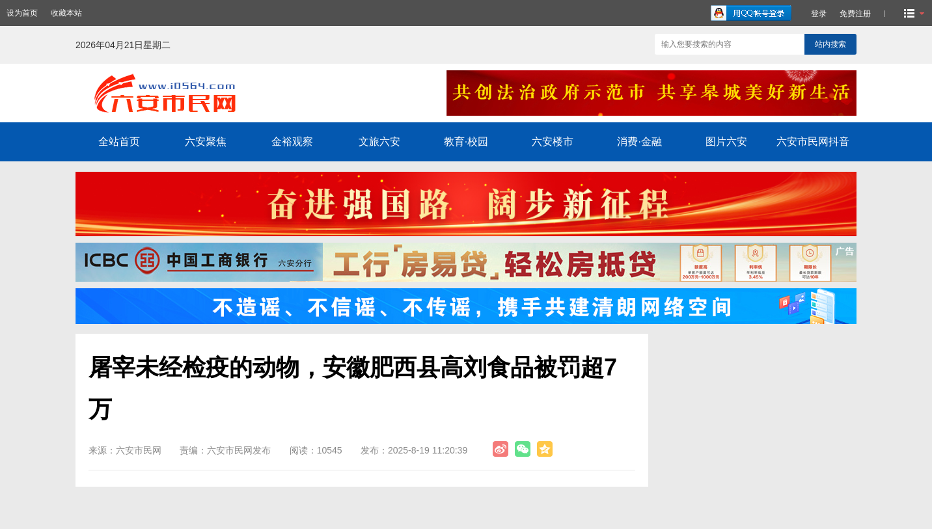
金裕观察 (292, 141)
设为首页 (22, 13)
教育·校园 (466, 141)
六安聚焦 (205, 141)
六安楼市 (552, 141)
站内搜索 (830, 44)
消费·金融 (639, 141)
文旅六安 (379, 141)
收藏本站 (66, 13)
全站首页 (119, 141)
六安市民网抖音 (812, 141)
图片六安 (726, 141)
